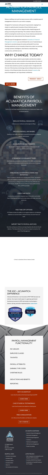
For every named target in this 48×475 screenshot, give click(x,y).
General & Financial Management (33, 433)
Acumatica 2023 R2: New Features (33, 460)
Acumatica (35, 70)
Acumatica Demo (9, 462)
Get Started (24, 422)
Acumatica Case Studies (11, 456)
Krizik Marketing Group (36, 473)
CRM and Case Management (32, 444)
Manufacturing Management (32, 437)
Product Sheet (36, 79)
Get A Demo (10, 84)
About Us (8, 464)
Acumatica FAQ (9, 458)
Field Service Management (32, 441)
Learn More (24, 399)
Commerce (28, 439)
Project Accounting (30, 446)
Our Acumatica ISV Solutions (12, 467)
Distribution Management (32, 435)
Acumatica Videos (10, 460)
